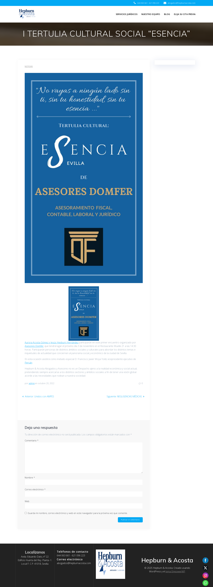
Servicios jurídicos (126, 14)
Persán (28, 362)
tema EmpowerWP (175, 571)
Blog (167, 14)
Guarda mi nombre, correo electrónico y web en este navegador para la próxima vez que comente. (78, 513)
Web (27, 501)
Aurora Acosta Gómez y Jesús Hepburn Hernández (52, 342)
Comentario (31, 440)
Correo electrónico (35, 489)
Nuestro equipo (150, 14)
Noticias (29, 66)
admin (32, 383)
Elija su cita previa (185, 14)
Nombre (30, 477)
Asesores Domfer (34, 346)
